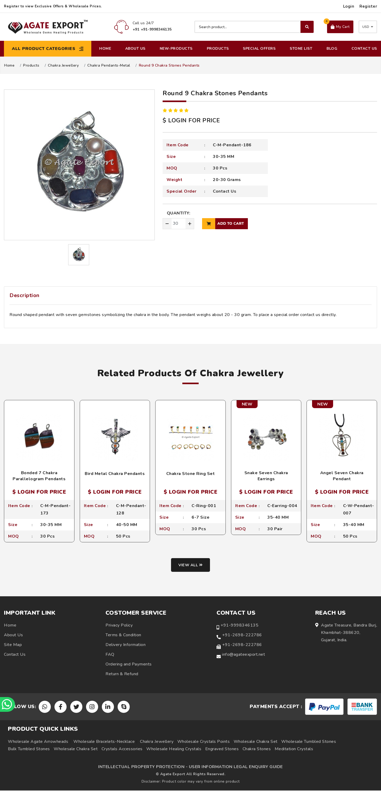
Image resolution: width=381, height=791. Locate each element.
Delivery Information (126, 645)
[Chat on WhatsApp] (8, 704)
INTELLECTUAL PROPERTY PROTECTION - (143, 767)
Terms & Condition (123, 635)
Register (368, 6)
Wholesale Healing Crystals (173, 749)
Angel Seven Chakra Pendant (342, 476)
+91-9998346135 (239, 626)
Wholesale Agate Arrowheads (38, 742)
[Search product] (254, 26)
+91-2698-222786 (242, 635)
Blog (332, 48)
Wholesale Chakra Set (256, 742)
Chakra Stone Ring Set (190, 474)
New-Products (176, 48)
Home (105, 48)
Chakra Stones (257, 749)
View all (191, 565)
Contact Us (364, 48)
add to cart (223, 223)
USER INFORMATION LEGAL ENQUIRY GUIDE (236, 767)
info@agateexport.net (243, 655)
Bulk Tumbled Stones (29, 749)
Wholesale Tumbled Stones (308, 742)
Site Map (13, 645)
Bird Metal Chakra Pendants (115, 474)
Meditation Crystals (294, 749)
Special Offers (259, 48)
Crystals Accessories (122, 749)
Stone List (301, 48)
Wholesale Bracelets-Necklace (104, 742)
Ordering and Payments (129, 665)
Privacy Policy (119, 626)
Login (348, 6)
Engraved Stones (222, 749)
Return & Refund (122, 674)
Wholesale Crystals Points (203, 742)
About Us (135, 48)
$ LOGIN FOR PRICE (191, 120)
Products (218, 48)
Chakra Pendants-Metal (108, 65)
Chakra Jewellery (63, 65)
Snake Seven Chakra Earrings (266, 476)
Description (24, 295)
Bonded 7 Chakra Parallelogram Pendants (39, 476)
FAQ (110, 655)
